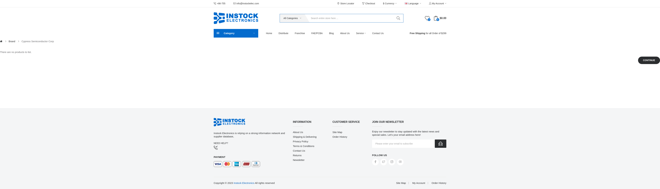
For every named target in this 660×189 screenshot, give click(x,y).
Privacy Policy (300, 141)
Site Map (337, 132)
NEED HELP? (221, 143)
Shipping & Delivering (304, 136)
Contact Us (299, 150)
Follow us (379, 155)
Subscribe (440, 144)
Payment (219, 157)
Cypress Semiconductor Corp (37, 41)
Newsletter (299, 160)
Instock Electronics (244, 183)
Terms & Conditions (303, 146)
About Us (298, 132)
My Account (418, 183)
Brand (12, 41)
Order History (339, 136)
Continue (649, 60)
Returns (297, 155)
